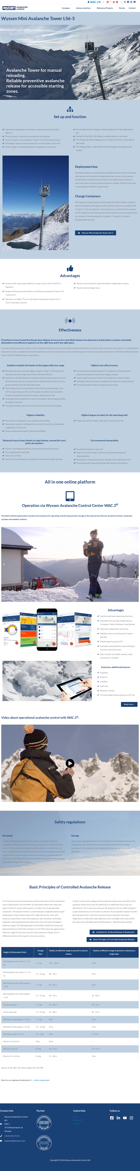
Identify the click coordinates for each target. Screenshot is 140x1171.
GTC (75, 1117)
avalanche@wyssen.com (14, 1141)
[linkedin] (134, 2)
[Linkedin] (118, 1118)
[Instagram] (131, 1118)
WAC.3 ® (95, 1)
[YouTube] (125, 1118)
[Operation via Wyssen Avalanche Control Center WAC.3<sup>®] (70, 496)
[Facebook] (112, 1118)
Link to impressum (41, 1080)
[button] (71, 8)
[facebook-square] (128, 2)
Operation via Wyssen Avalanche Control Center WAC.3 (70, 505)
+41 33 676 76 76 (11, 1136)
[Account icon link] (88, 2)
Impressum (77, 1120)
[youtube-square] (131, 2)
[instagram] (125, 2)
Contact (76, 1123)
